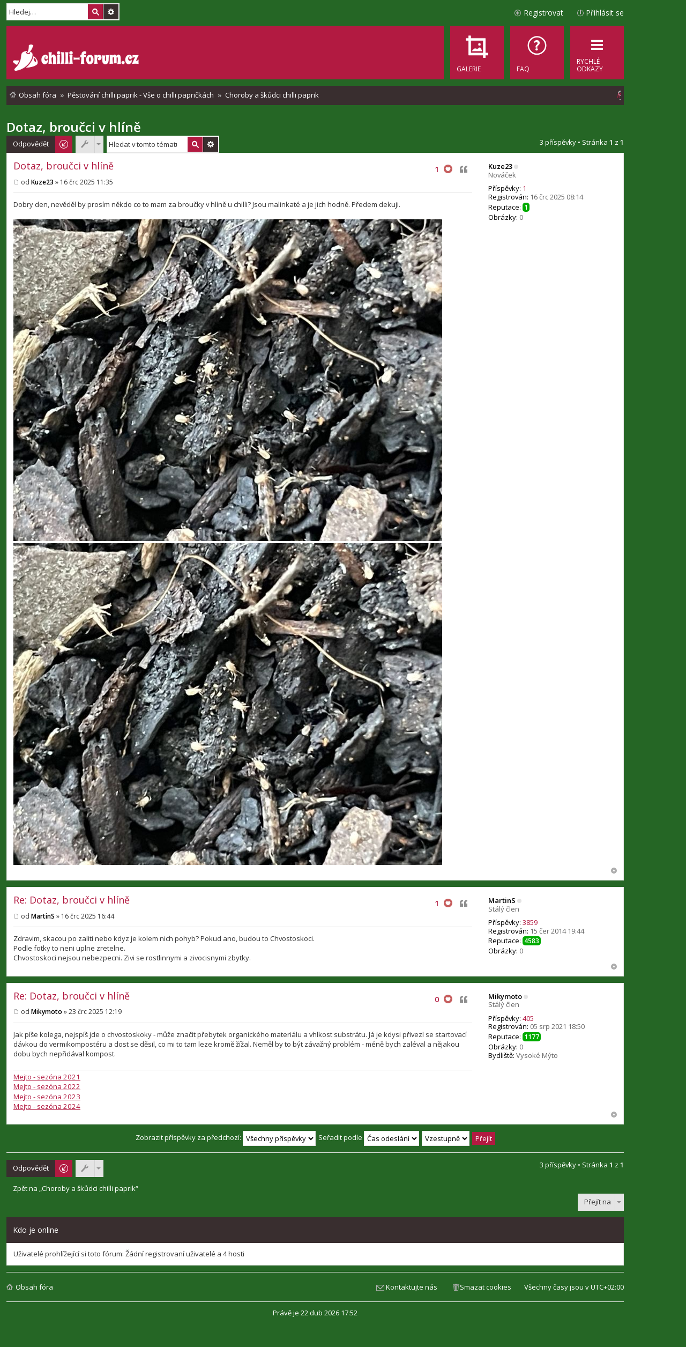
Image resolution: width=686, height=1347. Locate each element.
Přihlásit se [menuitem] (605, 13)
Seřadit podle (368, 1137)
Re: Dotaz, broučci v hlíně (71, 899)
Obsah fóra (34, 1287)
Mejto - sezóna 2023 (46, 1096)
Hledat (95, 11)
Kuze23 (500, 166)
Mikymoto (505, 996)
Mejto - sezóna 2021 (46, 1077)
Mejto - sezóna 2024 (46, 1106)
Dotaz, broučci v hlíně (73, 127)
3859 (530, 922)
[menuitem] (537, 52)
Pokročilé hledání (110, 11)
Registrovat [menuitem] (543, 13)
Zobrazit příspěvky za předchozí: (226, 1137)
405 (528, 1018)
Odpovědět (31, 144)
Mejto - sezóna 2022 (46, 1086)
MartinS (502, 900)
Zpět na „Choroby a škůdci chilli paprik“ (75, 1188)
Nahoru (614, 871)
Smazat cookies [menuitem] (485, 1287)
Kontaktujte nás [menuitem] (411, 1287)
